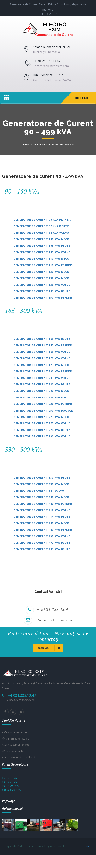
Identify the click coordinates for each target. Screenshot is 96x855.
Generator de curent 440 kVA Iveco (41, 523)
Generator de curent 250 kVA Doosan (43, 410)
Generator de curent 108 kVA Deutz (42, 245)
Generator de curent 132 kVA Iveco (41, 278)
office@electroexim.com (53, 620)
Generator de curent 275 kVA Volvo (42, 423)
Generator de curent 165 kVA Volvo (42, 352)
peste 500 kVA (11, 789)
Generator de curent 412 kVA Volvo (42, 510)
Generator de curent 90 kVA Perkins (42, 219)
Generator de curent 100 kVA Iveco (41, 239)
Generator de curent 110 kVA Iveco (41, 258)
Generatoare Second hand (18, 757)
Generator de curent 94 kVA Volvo (41, 232)
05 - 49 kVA (9, 778)
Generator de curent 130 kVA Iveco (41, 271)
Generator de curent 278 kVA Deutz (42, 430)
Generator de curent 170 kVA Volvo (42, 358)
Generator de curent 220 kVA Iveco (41, 391)
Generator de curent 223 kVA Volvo (42, 397)
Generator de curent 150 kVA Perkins (43, 297)
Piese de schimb (12, 751)
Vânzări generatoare (15, 732)
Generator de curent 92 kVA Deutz (41, 226)
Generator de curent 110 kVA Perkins (43, 265)
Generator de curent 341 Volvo (39, 490)
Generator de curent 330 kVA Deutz (42, 477)
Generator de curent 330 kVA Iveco (41, 484)
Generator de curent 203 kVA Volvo (42, 378)
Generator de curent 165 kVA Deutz (42, 339)
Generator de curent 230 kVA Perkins (43, 404)
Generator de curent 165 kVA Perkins (43, 345)
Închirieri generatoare (16, 738)
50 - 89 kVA (9, 782)
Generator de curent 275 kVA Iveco (41, 417)
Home (26, 144)
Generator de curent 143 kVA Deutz (42, 291)
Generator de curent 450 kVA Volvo (42, 536)
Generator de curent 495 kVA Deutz (42, 549)
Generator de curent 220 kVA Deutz (42, 384)
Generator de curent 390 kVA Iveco (41, 497)
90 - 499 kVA (10, 786)
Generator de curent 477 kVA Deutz (42, 542)
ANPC (88, 846)
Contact (49, 648)
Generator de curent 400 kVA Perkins (43, 503)
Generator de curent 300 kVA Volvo (42, 436)
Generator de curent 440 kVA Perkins (43, 529)
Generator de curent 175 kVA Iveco (41, 365)
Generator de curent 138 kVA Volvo (42, 285)
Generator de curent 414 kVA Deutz (42, 516)
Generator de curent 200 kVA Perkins (43, 371)
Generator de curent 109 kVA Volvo (42, 252)
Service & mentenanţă (16, 744)
